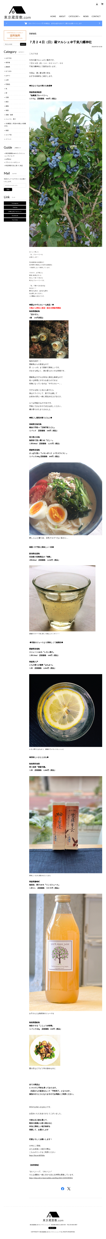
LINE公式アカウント (15, 211)
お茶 (7, 80)
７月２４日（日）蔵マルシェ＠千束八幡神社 (60, 42)
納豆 (7, 102)
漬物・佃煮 (9, 115)
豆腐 (7, 97)
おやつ (8, 75)
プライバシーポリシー (12, 162)
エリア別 (8, 135)
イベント (8, 139)
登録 (8, 189)
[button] (74, 16)
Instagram (15, 203)
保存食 (8, 62)
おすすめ (8, 58)
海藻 (7, 110)
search (23, 44)
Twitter (15, 207)
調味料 (8, 67)
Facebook (15, 215)
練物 (7, 106)
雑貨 (7, 130)
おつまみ (8, 71)
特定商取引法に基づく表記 (14, 165)
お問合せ (8, 159)
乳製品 (8, 84)
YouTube (15, 220)
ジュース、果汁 (11, 119)
